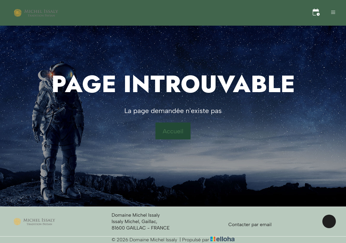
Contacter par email (246, 224)
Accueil (173, 131)
